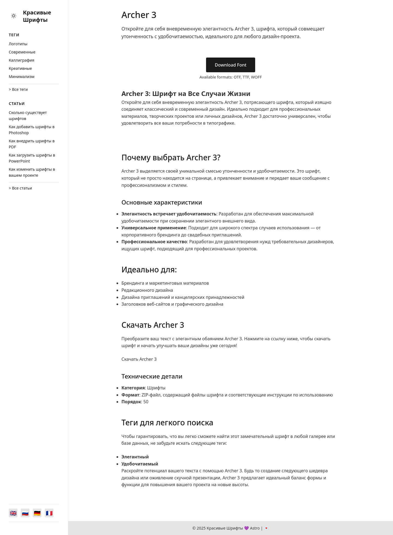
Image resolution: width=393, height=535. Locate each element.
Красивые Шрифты (37, 16)
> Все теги (18, 89)
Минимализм (21, 76)
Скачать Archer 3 (139, 359)
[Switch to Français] (49, 513)
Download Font (230, 65)
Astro (255, 528)
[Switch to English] (13, 513)
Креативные (20, 68)
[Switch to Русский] (25, 513)
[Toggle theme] (14, 16)
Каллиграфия (21, 60)
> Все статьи (20, 188)
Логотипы (18, 43)
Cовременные (22, 52)
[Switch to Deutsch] (37, 513)
